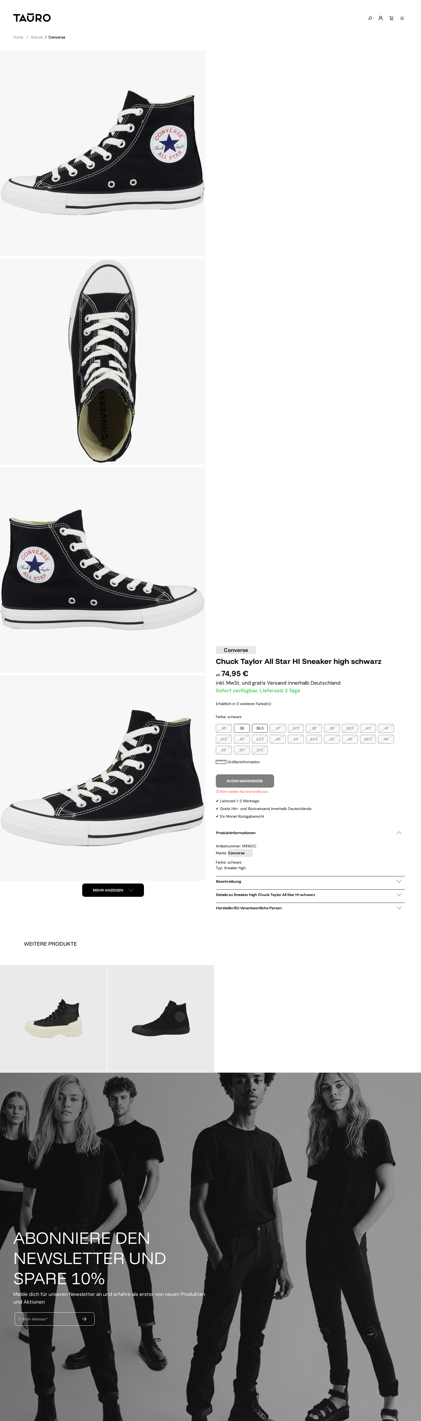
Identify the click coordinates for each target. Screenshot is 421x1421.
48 (386, 739)
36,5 (260, 728)
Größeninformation (238, 761)
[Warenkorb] (390, 18)
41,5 (224, 739)
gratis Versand (270, 683)
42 (242, 739)
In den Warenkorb (245, 781)
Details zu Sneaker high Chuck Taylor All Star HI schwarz (309, 894)
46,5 (368, 739)
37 (278, 728)
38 (314, 728)
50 (241, 750)
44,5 (314, 739)
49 (223, 750)
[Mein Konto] (379, 18)
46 (350, 739)
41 (386, 728)
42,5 (260, 739)
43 (278, 739)
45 (332, 739)
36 (242, 728)
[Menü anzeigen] (400, 18)
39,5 (350, 728)
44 (295, 739)
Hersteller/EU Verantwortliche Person (309, 908)
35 (224, 728)
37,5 (295, 728)
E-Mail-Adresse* (33, 1318)
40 (368, 728)
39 (332, 728)
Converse (236, 650)
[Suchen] (368, 18)
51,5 (260, 750)
